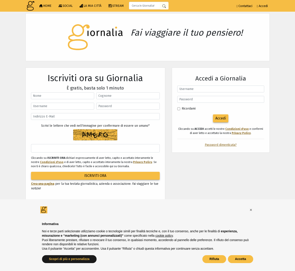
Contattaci (244, 6)
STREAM (116, 6)
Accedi (262, 6)
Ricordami (189, 108)
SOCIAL (66, 6)
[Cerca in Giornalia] (164, 5)
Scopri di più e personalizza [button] (69, 259)
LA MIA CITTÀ (90, 6)
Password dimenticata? (221, 145)
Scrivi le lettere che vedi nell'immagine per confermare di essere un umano (95, 126)
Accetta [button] (240, 259)
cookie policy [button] (164, 235)
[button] (251, 209)
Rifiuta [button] (214, 259)
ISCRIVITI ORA (95, 176)
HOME (45, 6)
